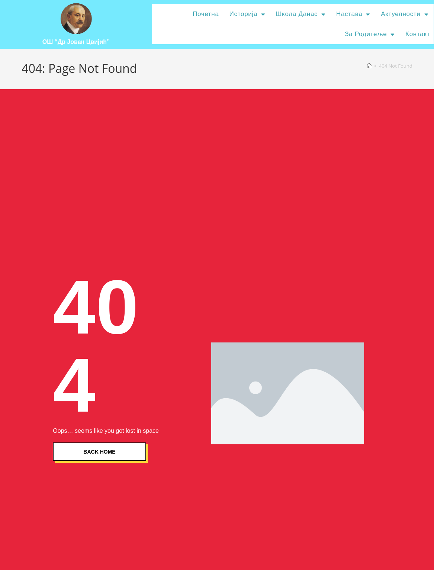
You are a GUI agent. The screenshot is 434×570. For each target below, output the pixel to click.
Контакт (417, 34)
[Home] (369, 65)
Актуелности (404, 14)
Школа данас (301, 14)
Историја (247, 14)
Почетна (206, 13)
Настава (353, 14)
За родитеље (370, 34)
